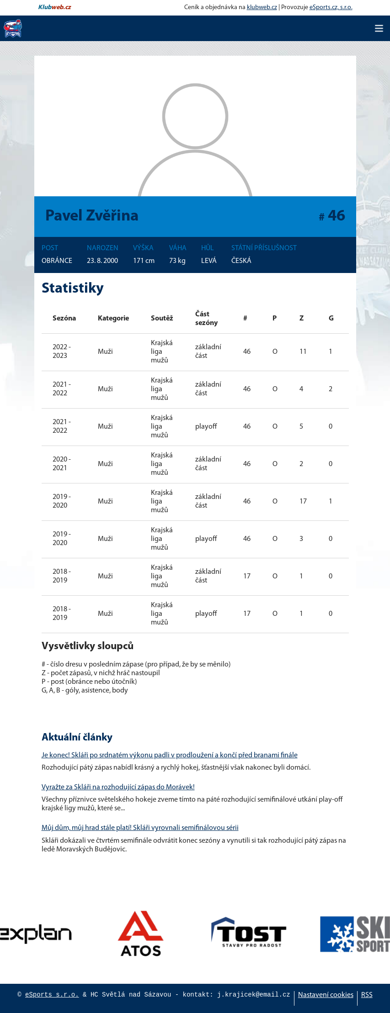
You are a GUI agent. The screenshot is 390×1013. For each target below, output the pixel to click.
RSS (367, 995)
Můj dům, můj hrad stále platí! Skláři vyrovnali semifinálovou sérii (140, 828)
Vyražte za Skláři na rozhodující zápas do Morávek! (118, 787)
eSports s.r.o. (52, 994)
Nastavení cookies (325, 995)
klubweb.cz (262, 7)
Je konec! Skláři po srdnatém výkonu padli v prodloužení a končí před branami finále (170, 755)
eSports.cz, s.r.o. (331, 7)
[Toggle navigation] (379, 28)
